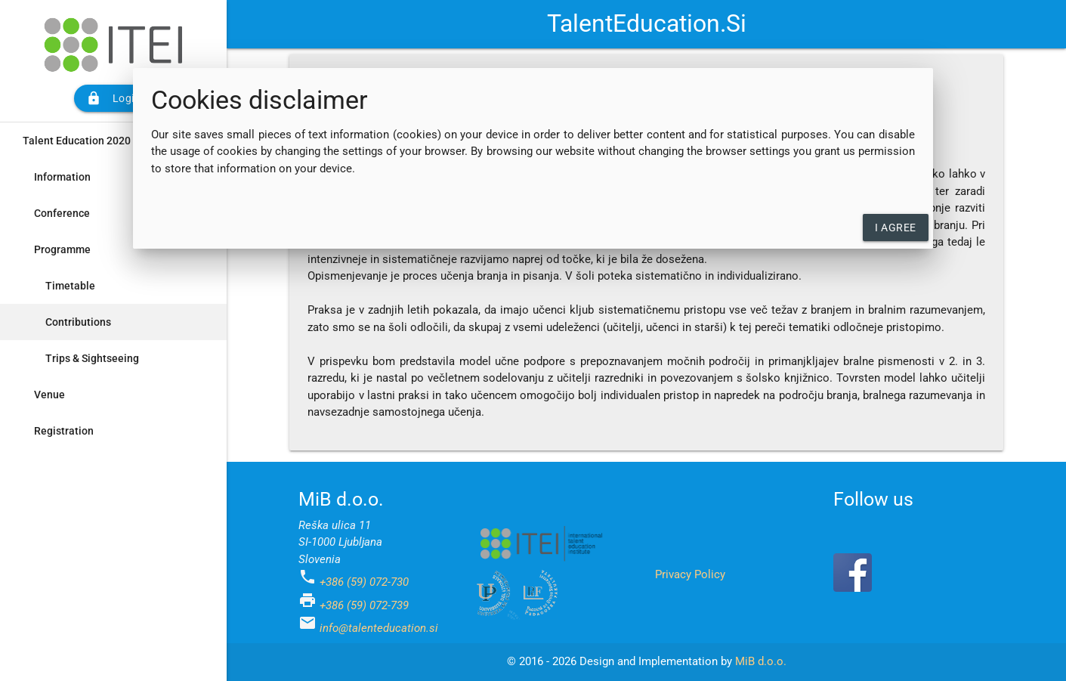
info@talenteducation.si (379, 628)
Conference (62, 213)
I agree (895, 227)
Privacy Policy (690, 574)
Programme (62, 249)
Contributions (78, 322)
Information (62, 177)
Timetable (70, 286)
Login (113, 98)
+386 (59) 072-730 (364, 582)
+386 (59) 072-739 (364, 605)
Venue (49, 394)
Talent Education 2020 (77, 141)
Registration (64, 431)
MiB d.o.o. (760, 661)
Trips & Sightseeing (92, 358)
